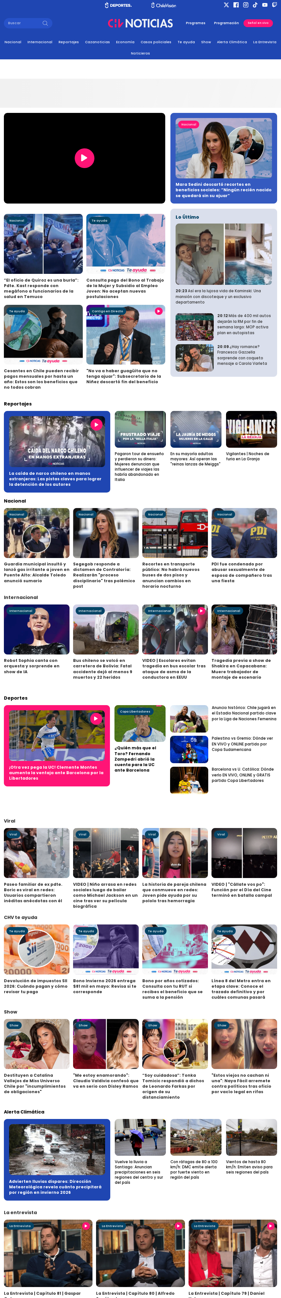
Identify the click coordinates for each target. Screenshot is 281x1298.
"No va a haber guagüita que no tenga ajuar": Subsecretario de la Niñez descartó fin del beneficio (123, 376)
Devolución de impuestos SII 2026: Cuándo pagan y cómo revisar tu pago (36, 986)
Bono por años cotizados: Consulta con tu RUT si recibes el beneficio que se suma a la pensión (172, 989)
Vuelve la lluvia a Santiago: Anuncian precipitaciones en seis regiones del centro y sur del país (139, 1172)
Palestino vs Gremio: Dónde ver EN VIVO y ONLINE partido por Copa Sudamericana (242, 744)
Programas (195, 23)
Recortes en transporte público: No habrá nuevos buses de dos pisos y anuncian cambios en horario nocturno (171, 575)
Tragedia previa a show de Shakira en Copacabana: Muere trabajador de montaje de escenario (241, 669)
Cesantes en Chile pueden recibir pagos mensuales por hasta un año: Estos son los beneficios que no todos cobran (41, 379)
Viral (13, 834)
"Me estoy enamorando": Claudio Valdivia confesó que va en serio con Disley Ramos (106, 1081)
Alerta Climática (232, 42)
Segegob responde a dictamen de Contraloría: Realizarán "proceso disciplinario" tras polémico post (104, 575)
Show (206, 42)
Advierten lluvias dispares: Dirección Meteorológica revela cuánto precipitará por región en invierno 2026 (55, 1187)
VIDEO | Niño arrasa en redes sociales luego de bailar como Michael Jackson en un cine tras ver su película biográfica (105, 895)
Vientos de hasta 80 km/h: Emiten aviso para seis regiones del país (249, 1167)
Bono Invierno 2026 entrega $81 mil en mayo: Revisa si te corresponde (104, 986)
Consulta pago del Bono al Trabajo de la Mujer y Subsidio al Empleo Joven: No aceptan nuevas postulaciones (125, 288)
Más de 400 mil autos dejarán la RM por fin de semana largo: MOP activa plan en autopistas (244, 324)
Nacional (13, 42)
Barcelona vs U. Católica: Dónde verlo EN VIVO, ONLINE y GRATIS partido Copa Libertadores (243, 775)
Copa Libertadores (135, 711)
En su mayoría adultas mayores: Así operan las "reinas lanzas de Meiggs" (195, 459)
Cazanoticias (97, 42)
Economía (125, 42)
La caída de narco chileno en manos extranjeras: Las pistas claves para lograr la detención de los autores (55, 479)
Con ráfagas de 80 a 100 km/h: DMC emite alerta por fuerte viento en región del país (194, 1169)
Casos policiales (156, 42)
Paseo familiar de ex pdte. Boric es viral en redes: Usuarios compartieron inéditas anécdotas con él (33, 893)
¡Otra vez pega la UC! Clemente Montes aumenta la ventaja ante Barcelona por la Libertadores (56, 772)
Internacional (39, 42)
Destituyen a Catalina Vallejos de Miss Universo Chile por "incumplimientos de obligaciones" (35, 1083)
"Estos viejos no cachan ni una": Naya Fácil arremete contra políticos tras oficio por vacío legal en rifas (241, 1083)
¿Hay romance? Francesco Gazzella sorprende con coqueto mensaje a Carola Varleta (242, 355)
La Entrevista (264, 42)
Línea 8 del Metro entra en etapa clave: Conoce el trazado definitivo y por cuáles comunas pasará (241, 989)
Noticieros (140, 53)
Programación (226, 23)
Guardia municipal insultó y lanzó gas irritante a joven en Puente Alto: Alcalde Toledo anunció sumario (37, 572)
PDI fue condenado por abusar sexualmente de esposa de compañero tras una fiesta (241, 572)
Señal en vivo (258, 23)
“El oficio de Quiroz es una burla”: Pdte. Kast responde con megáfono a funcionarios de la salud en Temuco (41, 288)
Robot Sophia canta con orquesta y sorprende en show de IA (31, 666)
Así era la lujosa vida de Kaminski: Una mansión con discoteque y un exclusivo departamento (218, 296)
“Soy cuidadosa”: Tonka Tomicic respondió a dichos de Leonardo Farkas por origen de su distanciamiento (173, 1086)
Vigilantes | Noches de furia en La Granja (247, 456)
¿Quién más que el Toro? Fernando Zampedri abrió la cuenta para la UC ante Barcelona (135, 759)
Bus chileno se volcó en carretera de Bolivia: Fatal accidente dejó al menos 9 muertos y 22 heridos (102, 669)
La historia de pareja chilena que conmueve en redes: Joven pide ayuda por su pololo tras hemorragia (174, 893)
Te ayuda (186, 42)
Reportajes (69, 42)
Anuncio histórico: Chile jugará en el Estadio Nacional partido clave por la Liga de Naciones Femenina (244, 713)
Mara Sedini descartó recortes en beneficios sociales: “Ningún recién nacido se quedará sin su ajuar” (224, 190)
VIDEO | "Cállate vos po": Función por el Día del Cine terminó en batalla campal (241, 890)
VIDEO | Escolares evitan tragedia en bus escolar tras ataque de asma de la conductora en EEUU (174, 669)
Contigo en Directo (107, 311)
